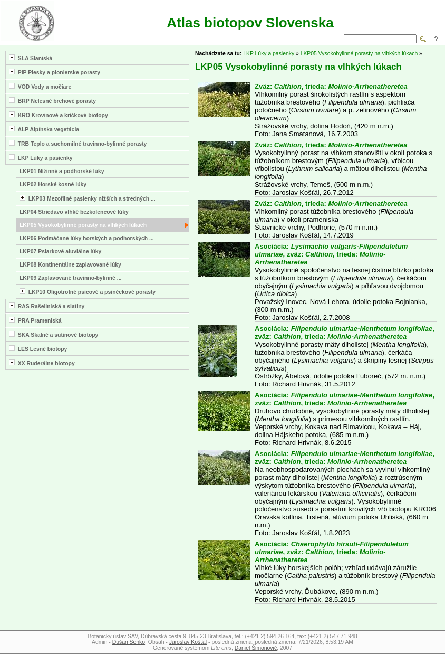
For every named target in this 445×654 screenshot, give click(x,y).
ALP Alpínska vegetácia (44, 129)
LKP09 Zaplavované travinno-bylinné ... (70, 278)
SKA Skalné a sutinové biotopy (53, 334)
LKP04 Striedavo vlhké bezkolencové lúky (74, 212)
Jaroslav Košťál (188, 642)
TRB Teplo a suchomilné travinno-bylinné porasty (78, 143)
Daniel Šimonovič (256, 648)
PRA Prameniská (35, 320)
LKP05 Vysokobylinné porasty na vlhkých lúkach (83, 225)
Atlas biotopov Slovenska (250, 23)
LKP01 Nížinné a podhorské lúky (62, 171)
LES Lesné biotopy (38, 348)
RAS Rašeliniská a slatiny (46, 305)
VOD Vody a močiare (40, 86)
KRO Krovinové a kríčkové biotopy (58, 114)
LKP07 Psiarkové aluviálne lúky (60, 251)
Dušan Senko (128, 642)
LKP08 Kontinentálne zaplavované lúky (70, 265)
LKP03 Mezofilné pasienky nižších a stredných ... (88, 198)
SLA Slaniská (30, 57)
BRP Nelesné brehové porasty (52, 100)
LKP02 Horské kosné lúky (53, 184)
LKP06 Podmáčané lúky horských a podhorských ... (87, 238)
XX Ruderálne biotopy (42, 362)
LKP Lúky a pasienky (41, 157)
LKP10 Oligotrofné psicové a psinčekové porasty (88, 291)
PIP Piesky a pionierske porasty (54, 72)
